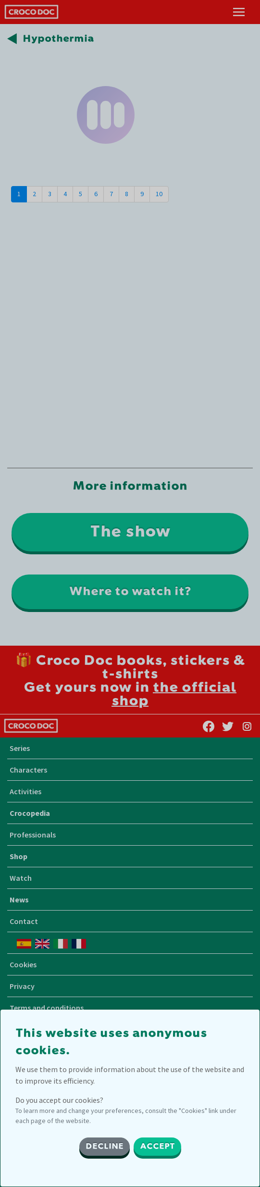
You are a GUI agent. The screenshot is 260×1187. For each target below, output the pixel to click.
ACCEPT (157, 1146)
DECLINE (105, 1146)
